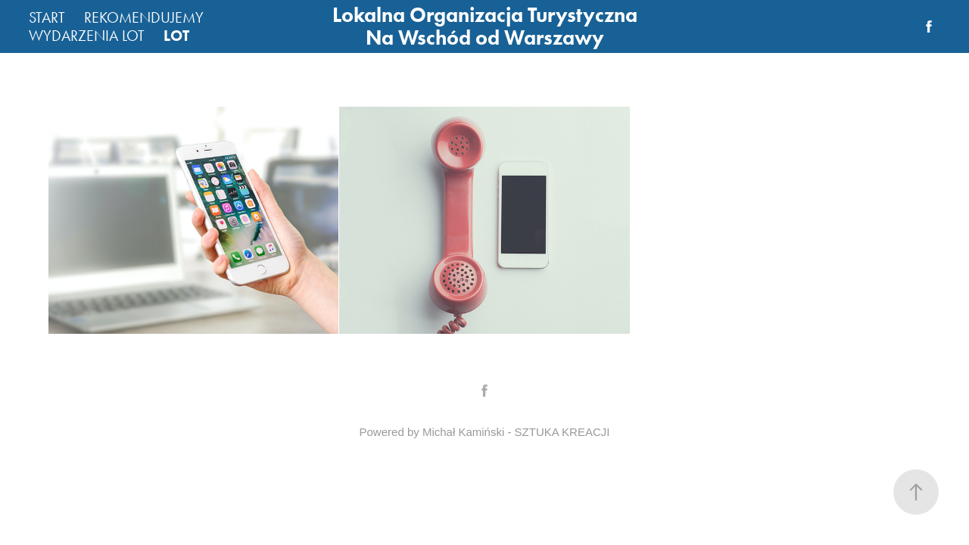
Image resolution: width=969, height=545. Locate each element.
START (47, 17)
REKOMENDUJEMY (144, 17)
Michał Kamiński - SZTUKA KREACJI (516, 431)
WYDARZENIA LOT (87, 35)
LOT (176, 35)
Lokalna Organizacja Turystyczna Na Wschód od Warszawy (487, 26)
